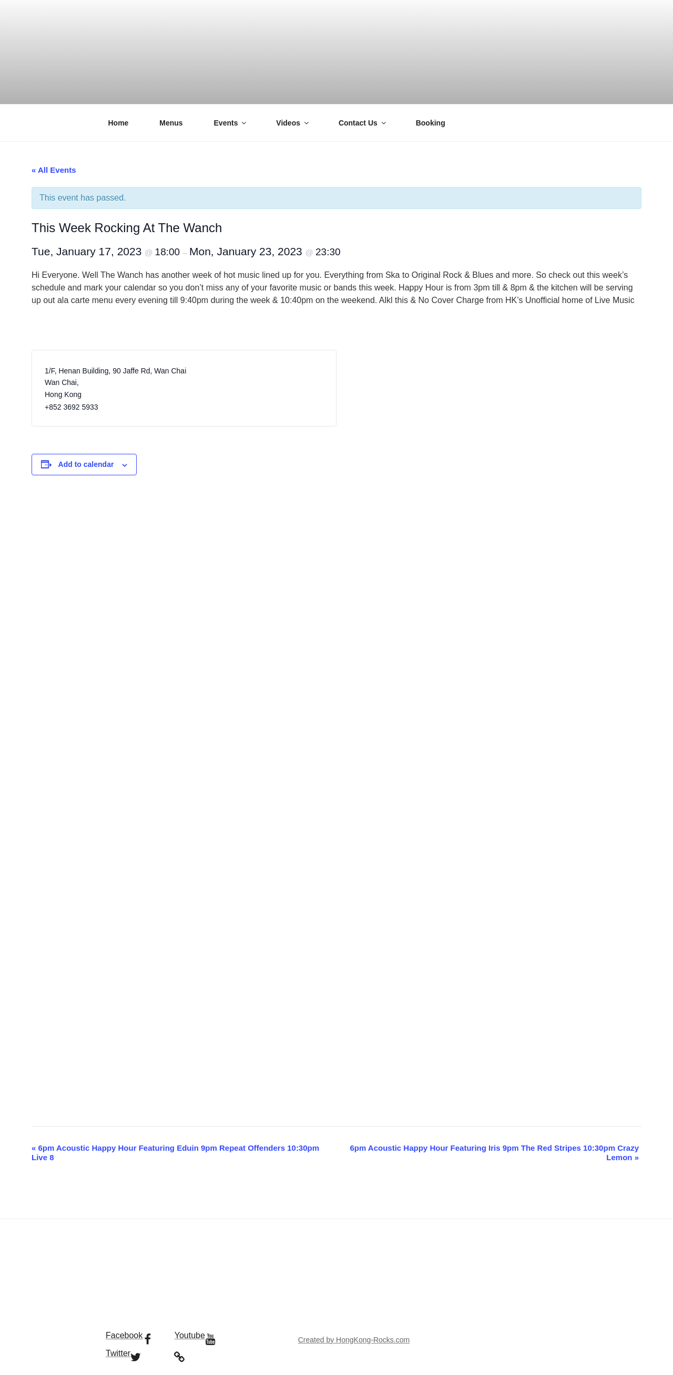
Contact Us (363, 123)
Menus (170, 123)
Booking (430, 123)
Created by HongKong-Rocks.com (354, 1340)
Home (118, 123)
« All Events (54, 169)
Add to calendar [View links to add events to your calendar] (86, 464)
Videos (293, 123)
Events (231, 123)
